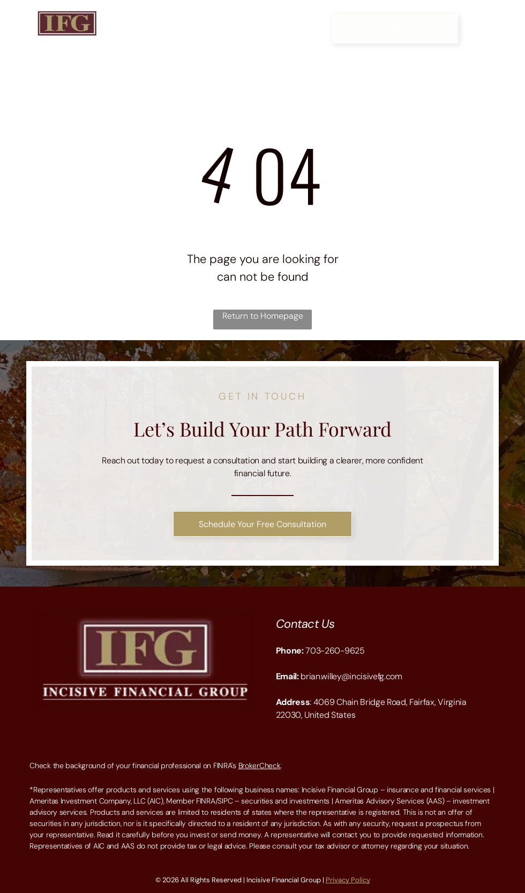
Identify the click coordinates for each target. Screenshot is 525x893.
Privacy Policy (348, 879)
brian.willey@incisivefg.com (351, 676)
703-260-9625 (334, 650)
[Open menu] (498, 28)
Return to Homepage (262, 315)
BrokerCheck (259, 765)
